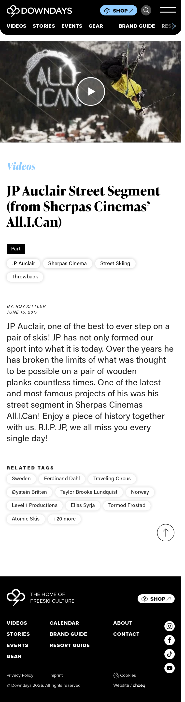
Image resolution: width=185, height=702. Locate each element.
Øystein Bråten (29, 497)
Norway (140, 497)
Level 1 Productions (34, 511)
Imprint (56, 675)
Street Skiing (115, 263)
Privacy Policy (20, 675)
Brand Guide (137, 26)
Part (16, 248)
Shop (123, 10)
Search (146, 10)
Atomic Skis (26, 524)
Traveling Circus (112, 484)
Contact (126, 634)
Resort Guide (70, 645)
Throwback (25, 276)
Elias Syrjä (83, 511)
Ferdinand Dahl (62, 484)
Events (72, 26)
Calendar (64, 623)
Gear (96, 26)
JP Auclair (23, 263)
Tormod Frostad (126, 511)
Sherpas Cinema (67, 263)
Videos (17, 26)
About (123, 623)
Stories (44, 26)
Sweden (21, 484)
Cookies (124, 675)
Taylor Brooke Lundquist (89, 497)
